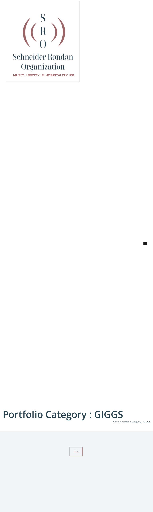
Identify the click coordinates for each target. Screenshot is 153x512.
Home (116, 421)
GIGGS (146, 421)
